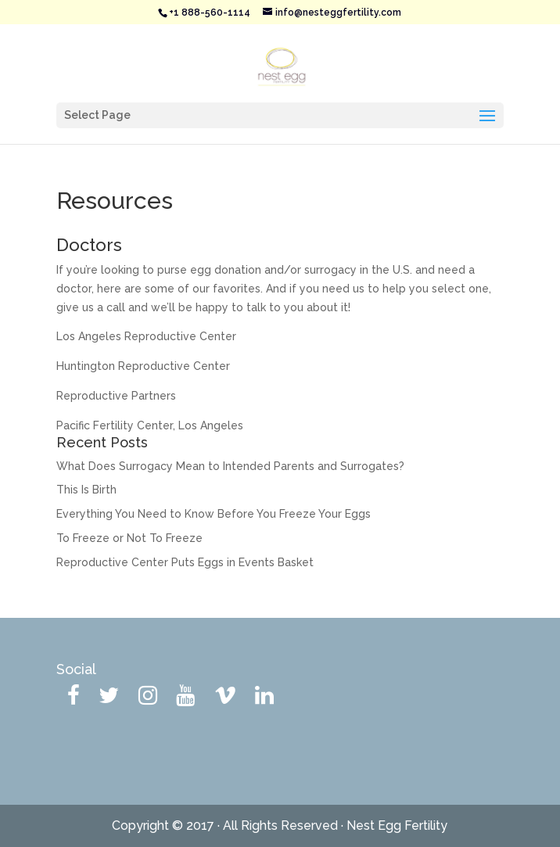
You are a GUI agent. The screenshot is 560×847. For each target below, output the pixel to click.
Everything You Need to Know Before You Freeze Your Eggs (213, 514)
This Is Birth (86, 489)
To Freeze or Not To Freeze (129, 538)
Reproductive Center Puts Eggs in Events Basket (185, 562)
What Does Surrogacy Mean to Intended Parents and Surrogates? (230, 466)
